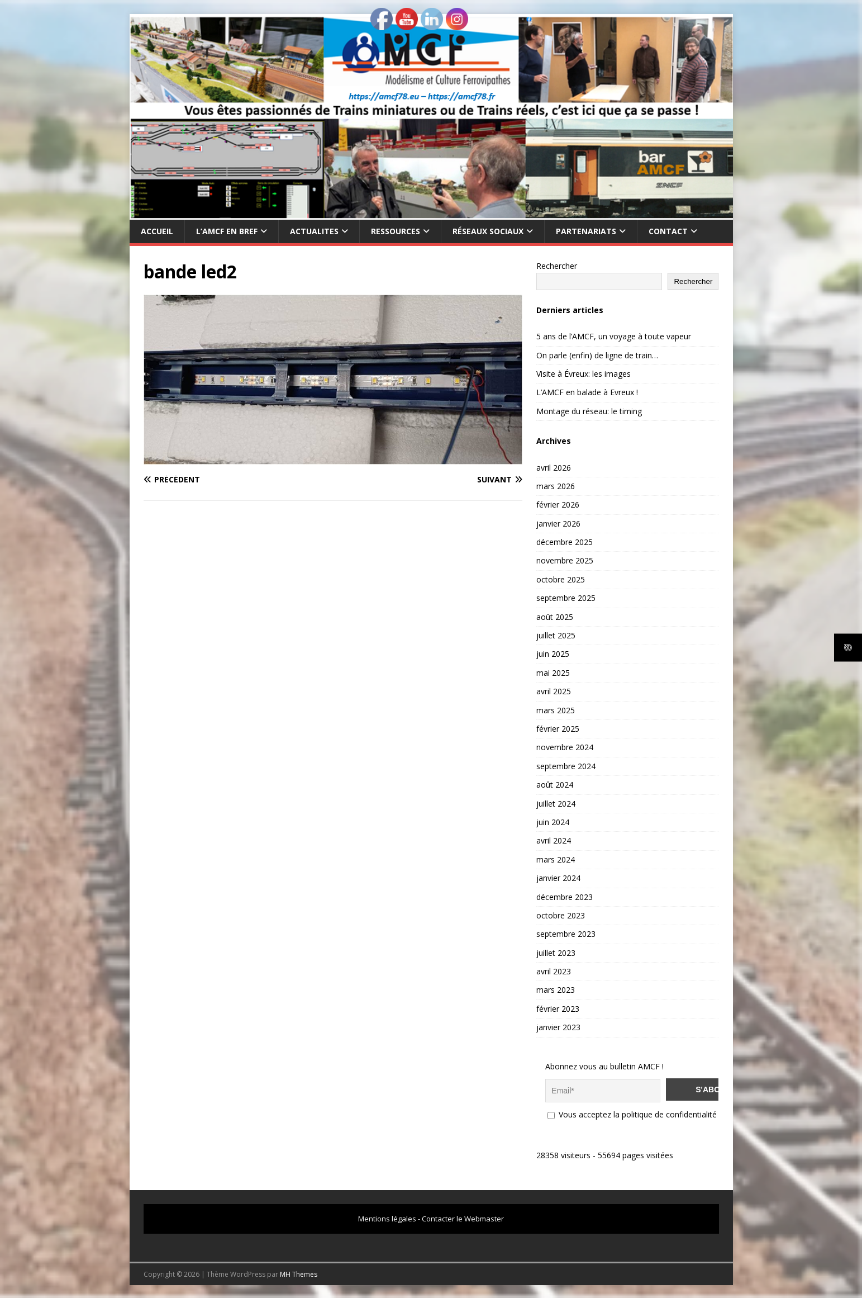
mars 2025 (555, 710)
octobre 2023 (560, 915)
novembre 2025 (564, 560)
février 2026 (557, 504)
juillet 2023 (555, 953)
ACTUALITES (314, 231)
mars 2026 (555, 486)
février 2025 (557, 728)
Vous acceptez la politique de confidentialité (632, 1113)
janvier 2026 (558, 523)
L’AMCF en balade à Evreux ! (587, 392)
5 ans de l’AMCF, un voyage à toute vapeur (613, 336)
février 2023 (557, 1008)
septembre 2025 (566, 598)
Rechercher (556, 265)
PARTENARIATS (586, 231)
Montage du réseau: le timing (589, 411)
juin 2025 (552, 653)
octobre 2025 (560, 579)
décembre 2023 (564, 897)
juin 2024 (552, 822)
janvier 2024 (558, 878)
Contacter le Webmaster (463, 1217)
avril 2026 (553, 467)
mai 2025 (553, 672)
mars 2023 (555, 989)
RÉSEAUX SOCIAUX (488, 231)
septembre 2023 (566, 934)
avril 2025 (553, 691)
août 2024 (554, 784)
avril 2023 (553, 971)
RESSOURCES (395, 231)
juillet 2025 (555, 635)
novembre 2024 (564, 747)
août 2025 (554, 617)
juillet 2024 (555, 803)
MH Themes (298, 1273)
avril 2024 (553, 840)
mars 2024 (555, 859)
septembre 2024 (566, 766)
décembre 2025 (564, 542)
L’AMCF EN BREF (227, 231)
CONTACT (668, 231)
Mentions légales (387, 1217)
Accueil (157, 231)
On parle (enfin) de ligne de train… (597, 355)
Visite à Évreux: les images (583, 373)
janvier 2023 (558, 1027)
